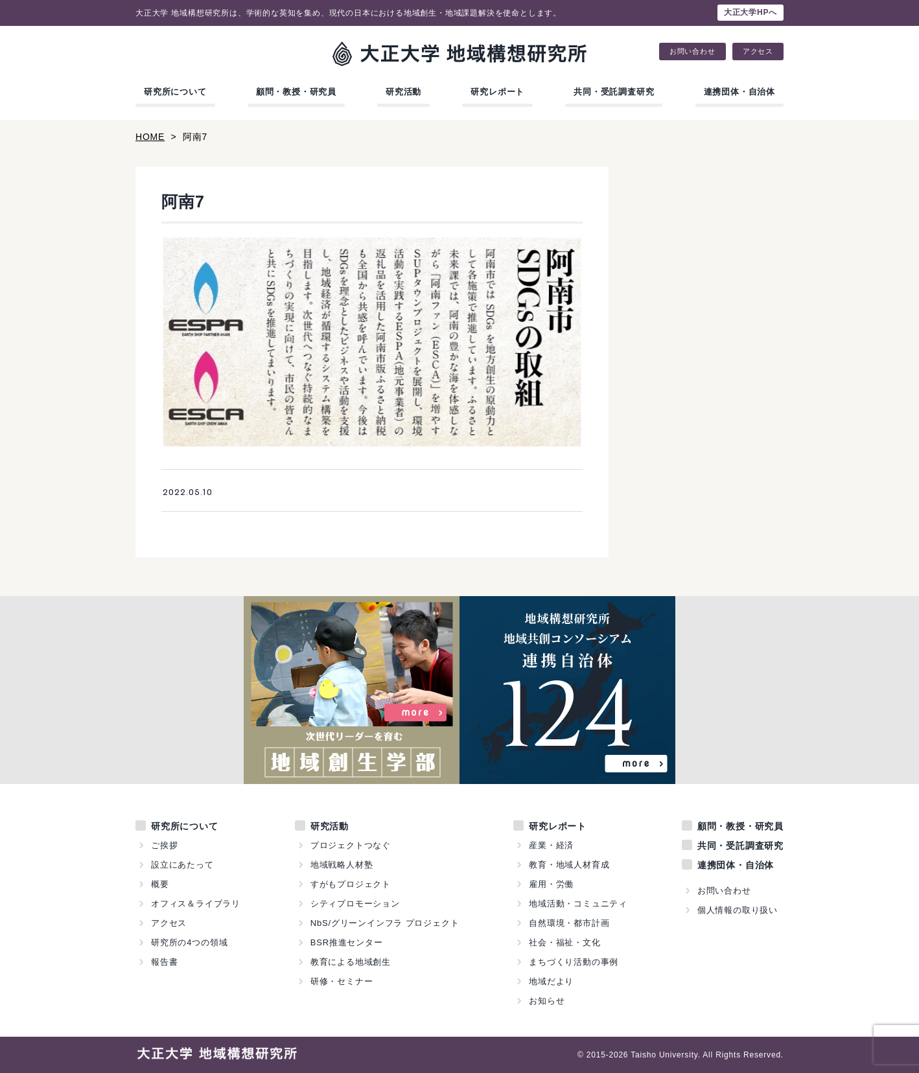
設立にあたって (182, 865)
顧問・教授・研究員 (296, 92)
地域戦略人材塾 (341, 865)
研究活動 (403, 92)
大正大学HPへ (750, 12)
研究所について (175, 92)
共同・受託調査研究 (614, 92)
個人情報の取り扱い (737, 910)
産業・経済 (551, 845)
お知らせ (546, 1001)
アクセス (758, 51)
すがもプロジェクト (350, 884)
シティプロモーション (355, 903)
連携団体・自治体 (739, 92)
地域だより (551, 981)
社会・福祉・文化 (564, 942)
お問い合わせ (692, 51)
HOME (150, 137)
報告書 (164, 962)
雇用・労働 (551, 884)
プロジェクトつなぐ (350, 845)
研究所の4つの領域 (189, 942)
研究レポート (497, 92)
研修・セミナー (341, 981)
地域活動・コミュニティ (578, 903)
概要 (160, 884)
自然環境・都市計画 (569, 923)
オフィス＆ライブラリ (195, 903)
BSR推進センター (346, 942)
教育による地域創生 (350, 962)
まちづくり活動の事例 (573, 962)
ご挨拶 (164, 845)
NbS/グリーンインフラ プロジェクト (385, 923)
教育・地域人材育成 (569, 865)
